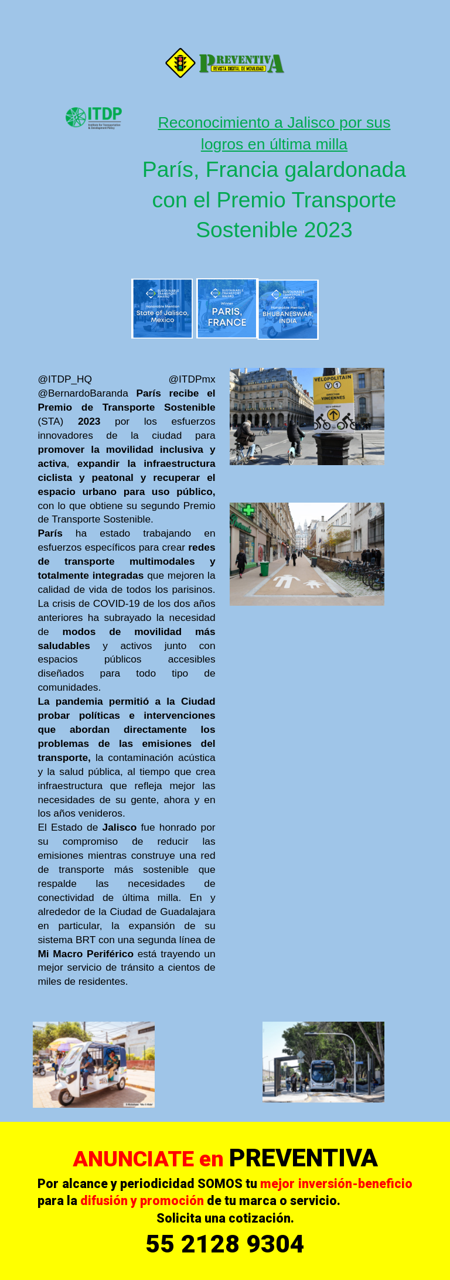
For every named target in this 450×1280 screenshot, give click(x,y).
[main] (274, 178)
